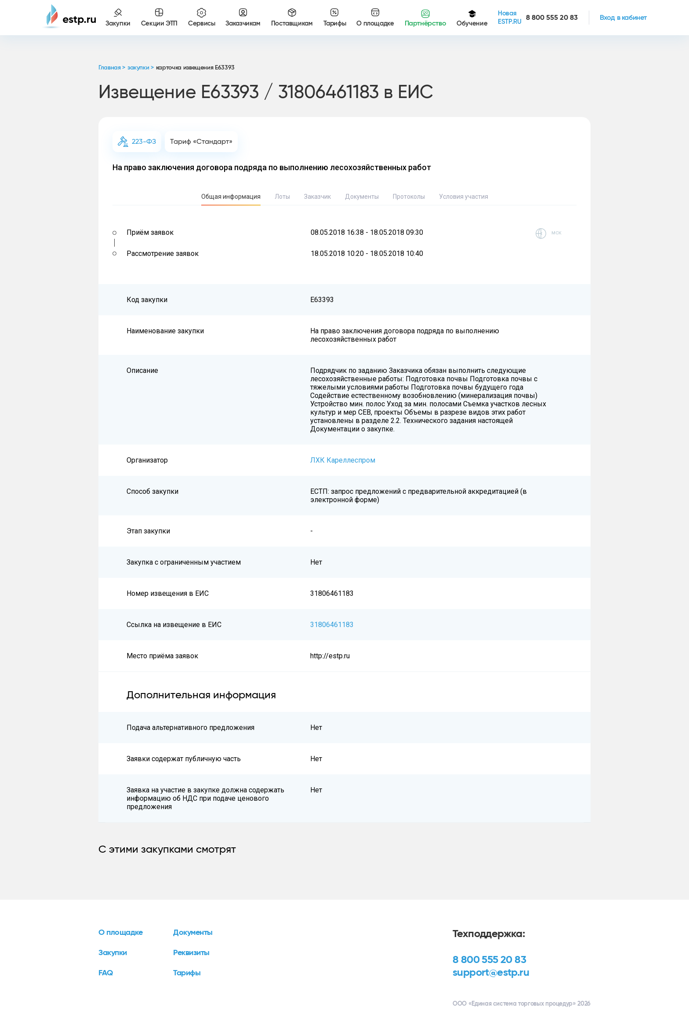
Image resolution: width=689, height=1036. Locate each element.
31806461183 (332, 624)
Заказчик (317, 196)
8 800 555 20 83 (489, 960)
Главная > (111, 68)
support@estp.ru (491, 972)
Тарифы (186, 973)
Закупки (112, 953)
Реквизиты (191, 953)
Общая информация (231, 196)
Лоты (282, 196)
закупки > (140, 68)
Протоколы (409, 196)
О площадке (120, 933)
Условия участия (463, 196)
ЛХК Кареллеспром (342, 460)
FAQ (105, 973)
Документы (362, 196)
